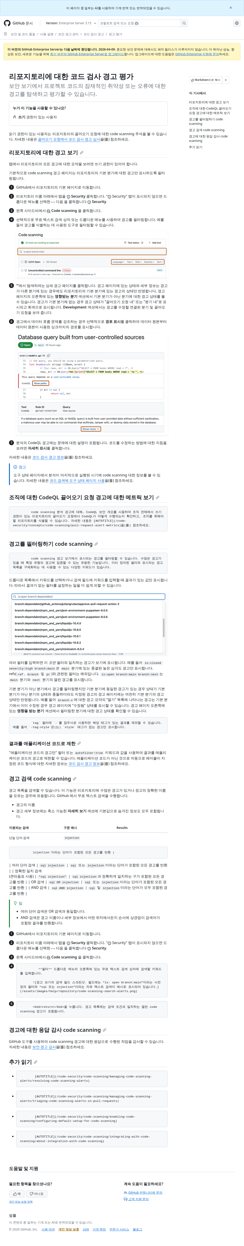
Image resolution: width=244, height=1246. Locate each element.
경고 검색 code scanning (42, 778)
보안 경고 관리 (68, 34)
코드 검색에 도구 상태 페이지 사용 (77, 480)
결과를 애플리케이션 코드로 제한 (45, 743)
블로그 (137, 1229)
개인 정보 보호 (68, 1229)
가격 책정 (99, 1229)
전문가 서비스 (119, 1229)
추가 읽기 (23, 1061)
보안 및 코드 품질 (23, 34)
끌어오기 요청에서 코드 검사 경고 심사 (69, 139)
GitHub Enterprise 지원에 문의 (197, 54)
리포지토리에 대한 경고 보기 (46, 152)
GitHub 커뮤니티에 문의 (143, 1192)
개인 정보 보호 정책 (21, 1202)
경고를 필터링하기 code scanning (53, 543)
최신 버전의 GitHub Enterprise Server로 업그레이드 (87, 54)
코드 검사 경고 (94, 34)
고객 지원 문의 (136, 1199)
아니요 (37, 1193)
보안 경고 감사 (44, 1046)
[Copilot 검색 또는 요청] (143, 23)
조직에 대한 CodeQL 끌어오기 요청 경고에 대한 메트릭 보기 (84, 497)
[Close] (231, 7)
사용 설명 (46, 34)
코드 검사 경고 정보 (48, 457)
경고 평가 (115, 34)
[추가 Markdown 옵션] (226, 80)
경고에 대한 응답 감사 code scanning (57, 1029)
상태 (86, 1229)
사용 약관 (48, 1229)
